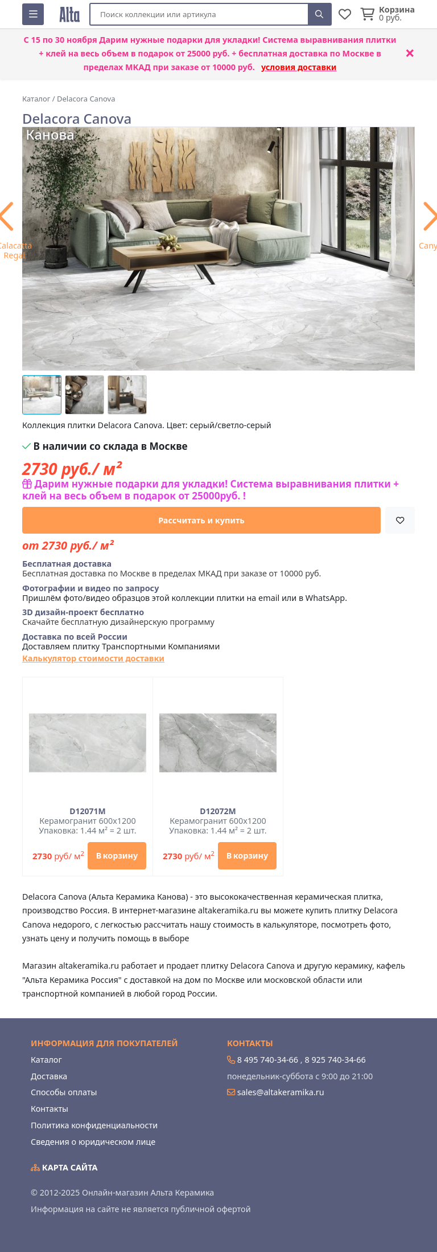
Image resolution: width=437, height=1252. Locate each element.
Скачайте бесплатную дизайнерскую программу (118, 617)
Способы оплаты (64, 1092)
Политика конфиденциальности (94, 1125)
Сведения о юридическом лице (93, 1141)
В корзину (117, 855)
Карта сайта (64, 1167)
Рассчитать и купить (201, 520)
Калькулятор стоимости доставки (93, 658)
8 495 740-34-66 (267, 1059)
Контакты (49, 1108)
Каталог (46, 1059)
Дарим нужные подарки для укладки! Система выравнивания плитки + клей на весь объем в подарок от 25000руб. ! (210, 489)
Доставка (49, 1076)
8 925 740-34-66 (334, 1059)
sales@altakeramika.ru (280, 1092)
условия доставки (299, 67)
